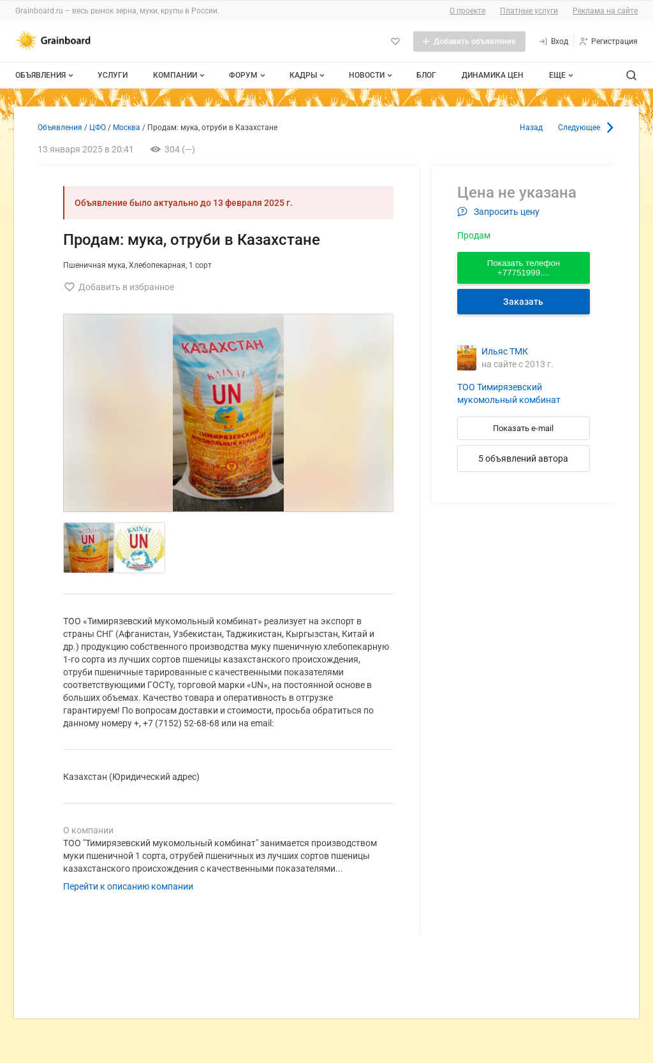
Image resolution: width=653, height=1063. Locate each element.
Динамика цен (493, 75)
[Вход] (553, 41)
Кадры (308, 75)
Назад (531, 127)
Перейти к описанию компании (128, 886)
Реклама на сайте (605, 10)
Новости (372, 75)
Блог (426, 75)
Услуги (113, 75)
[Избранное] (395, 41)
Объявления (45, 75)
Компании (180, 75)
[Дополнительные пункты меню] (560, 75)
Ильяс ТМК (504, 351)
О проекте (467, 10)
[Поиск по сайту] (631, 75)
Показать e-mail (523, 428)
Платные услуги (529, 10)
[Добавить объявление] (469, 41)
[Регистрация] (608, 41)
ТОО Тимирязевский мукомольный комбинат (509, 393)
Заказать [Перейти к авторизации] (523, 302)
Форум (248, 75)
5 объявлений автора (523, 458)
